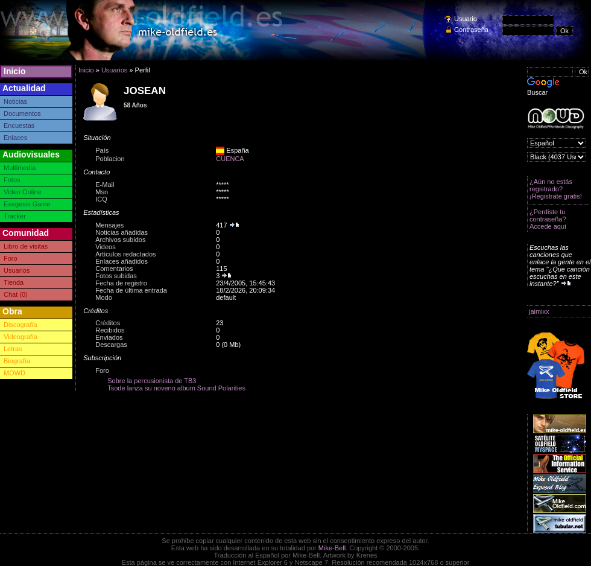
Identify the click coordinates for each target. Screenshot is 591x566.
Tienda (14, 282)
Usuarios (17, 270)
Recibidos (109, 330)
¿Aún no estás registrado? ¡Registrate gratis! (555, 189)
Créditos (107, 322)
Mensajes (109, 225)
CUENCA (230, 158)
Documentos (22, 113)
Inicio (15, 71)
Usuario (465, 18)
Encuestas (19, 125)
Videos (105, 246)
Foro (10, 258)
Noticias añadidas (121, 232)
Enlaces (15, 137)
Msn (101, 192)
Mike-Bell (332, 548)
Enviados (108, 337)
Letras (13, 348)
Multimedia (20, 167)
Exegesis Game (27, 204)
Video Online (23, 192)
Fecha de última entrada (131, 290)
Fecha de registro (121, 283)
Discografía (20, 324)
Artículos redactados (125, 254)
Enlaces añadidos (121, 261)
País (102, 150)
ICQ (101, 199)
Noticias (15, 101)
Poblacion (109, 158)
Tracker (15, 216)
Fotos (12, 179)
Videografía (20, 336)
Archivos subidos (120, 239)
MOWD (14, 373)
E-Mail (104, 184)
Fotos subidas (115, 275)
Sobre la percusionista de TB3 (151, 380)
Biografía (17, 360)
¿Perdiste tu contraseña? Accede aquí (547, 219)
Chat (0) (16, 294)
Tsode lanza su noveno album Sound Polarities (176, 388)
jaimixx (539, 311)
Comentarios (114, 268)
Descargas (111, 344)
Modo (103, 297)
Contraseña (471, 29)
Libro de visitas (26, 246)
